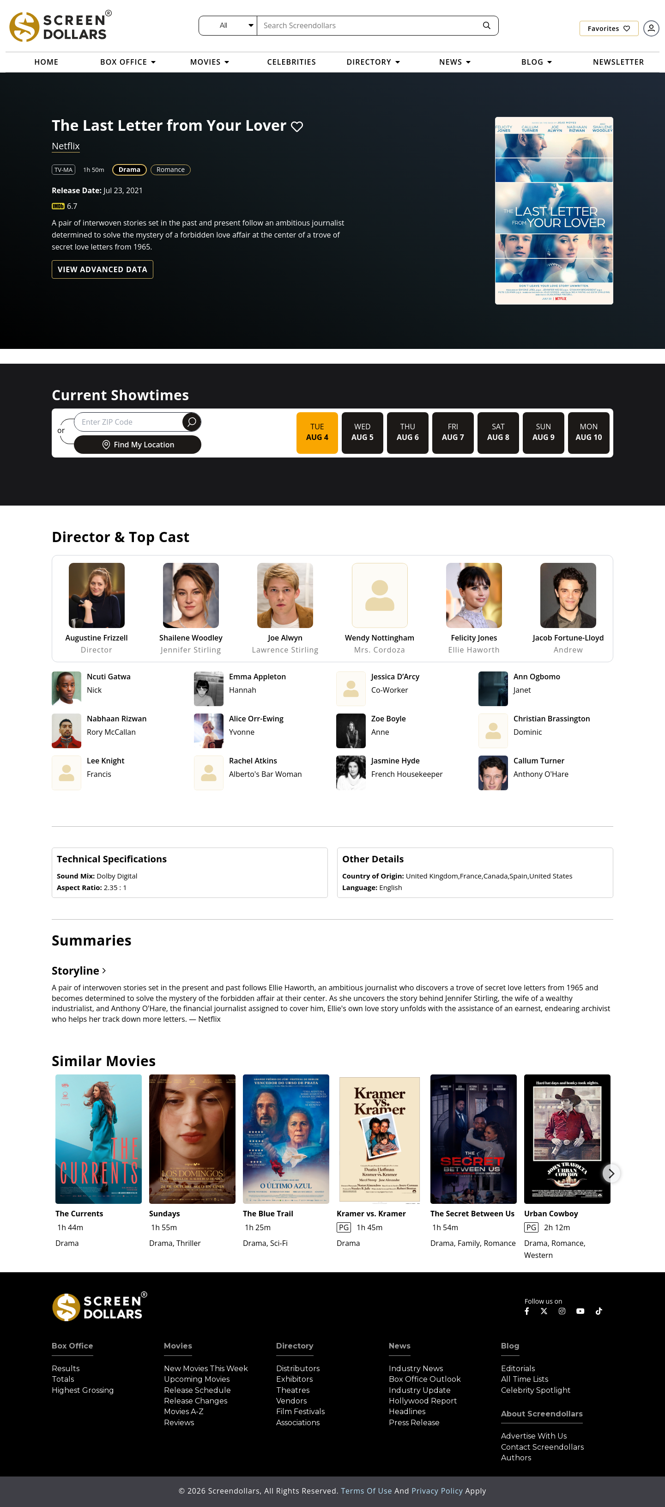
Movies (178, 1346)
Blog (510, 1346)
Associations (298, 1422)
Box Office (72, 1346)
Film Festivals (300, 1411)
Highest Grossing (83, 1390)
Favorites (609, 28)
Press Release (414, 1422)
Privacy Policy (438, 1491)
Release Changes (195, 1401)
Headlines (407, 1411)
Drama (129, 169)
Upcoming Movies (197, 1379)
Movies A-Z (184, 1411)
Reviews (179, 1422)
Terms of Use (367, 1491)
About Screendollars (542, 1413)
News (400, 1346)
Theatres (292, 1390)
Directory (295, 1346)
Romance (171, 169)
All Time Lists (524, 1379)
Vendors (291, 1401)
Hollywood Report (423, 1401)
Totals (63, 1379)
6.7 (72, 206)
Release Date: (77, 190)
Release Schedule (197, 1390)
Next (611, 1173)
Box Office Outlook (425, 1379)
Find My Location (137, 444)
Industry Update (420, 1390)
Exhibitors (294, 1379)
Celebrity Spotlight (536, 1390)
